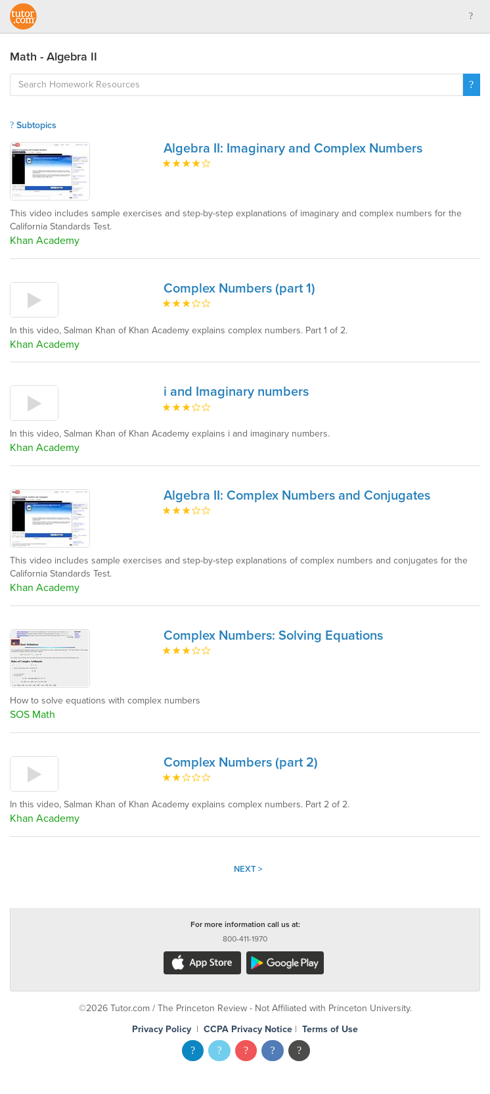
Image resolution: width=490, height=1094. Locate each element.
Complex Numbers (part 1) (239, 289)
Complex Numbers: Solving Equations (273, 636)
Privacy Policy (161, 1029)
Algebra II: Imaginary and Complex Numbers (293, 148)
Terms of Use (330, 1029)
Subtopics (33, 125)
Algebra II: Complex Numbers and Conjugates (297, 496)
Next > (248, 869)
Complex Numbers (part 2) (241, 763)
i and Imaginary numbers (236, 392)
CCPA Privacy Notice (248, 1029)
